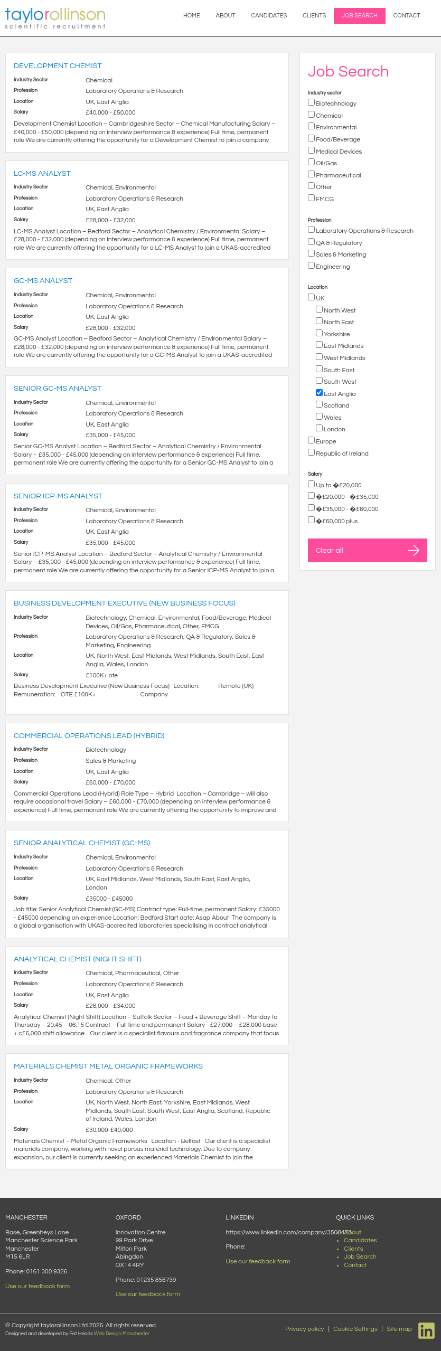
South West (339, 382)
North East (338, 322)
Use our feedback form (37, 1286)
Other (323, 187)
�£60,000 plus (336, 521)
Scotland (336, 405)
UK (320, 298)
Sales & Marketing (341, 254)
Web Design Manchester (121, 1333)
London (334, 429)
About (226, 15)
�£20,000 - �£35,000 (347, 497)
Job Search (359, 15)
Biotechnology (335, 103)
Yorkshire (336, 334)
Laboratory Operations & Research (364, 231)
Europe (325, 441)
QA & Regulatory (338, 243)
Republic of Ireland (342, 453)
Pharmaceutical (338, 175)
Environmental (336, 127)
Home (191, 15)
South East (339, 370)
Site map (399, 1329)
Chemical (329, 115)
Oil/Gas (326, 163)
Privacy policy (304, 1329)
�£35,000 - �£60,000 (347, 509)
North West (339, 310)
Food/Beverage (338, 139)
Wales (332, 417)
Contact (406, 15)
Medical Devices (338, 151)
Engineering (332, 266)
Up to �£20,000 (338, 485)
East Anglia (339, 394)
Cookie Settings (355, 1329)
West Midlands (344, 358)
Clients (314, 15)
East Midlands (343, 346)
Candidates (269, 15)
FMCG (324, 199)
